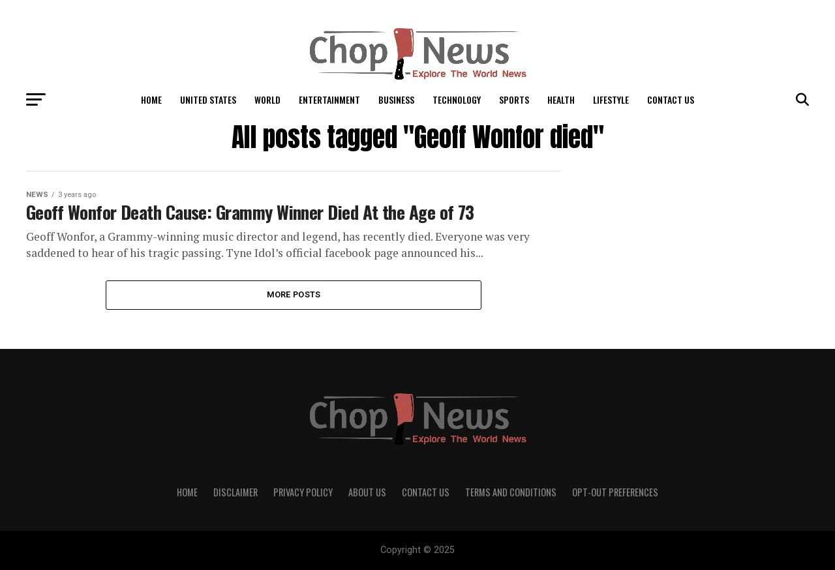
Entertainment (329, 99)
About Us (367, 492)
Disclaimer (235, 492)
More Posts (294, 294)
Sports (514, 99)
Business (396, 99)
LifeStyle (611, 99)
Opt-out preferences (615, 492)
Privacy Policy (303, 492)
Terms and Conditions (510, 492)
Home (151, 99)
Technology (457, 99)
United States (208, 99)
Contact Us (670, 99)
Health (561, 99)
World (267, 99)
